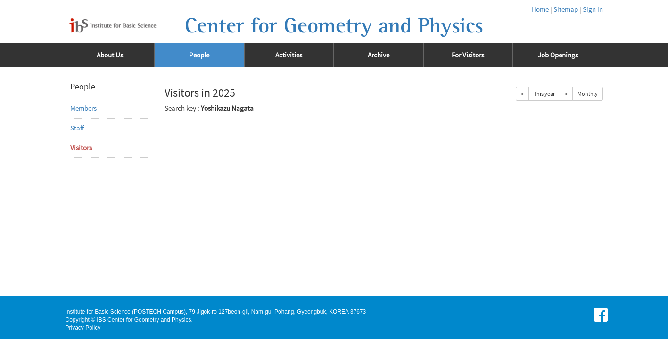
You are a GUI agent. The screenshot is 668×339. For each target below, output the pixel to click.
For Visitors (468, 55)
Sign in (593, 9)
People (199, 55)
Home (540, 9)
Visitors (81, 148)
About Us (110, 55)
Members (83, 108)
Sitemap (565, 9)
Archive (378, 55)
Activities (288, 55)
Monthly (587, 93)
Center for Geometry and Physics (334, 26)
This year (544, 93)
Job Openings (558, 55)
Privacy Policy (83, 327)
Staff (77, 128)
